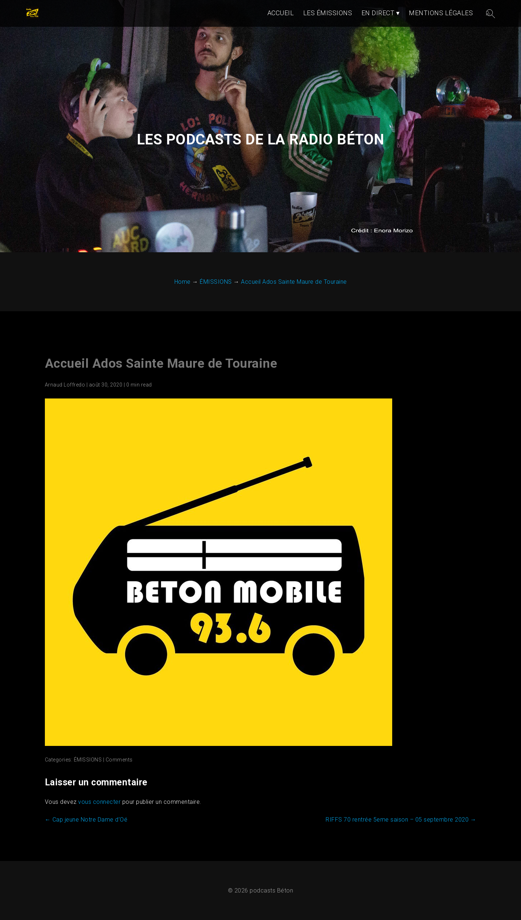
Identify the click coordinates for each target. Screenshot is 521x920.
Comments (119, 760)
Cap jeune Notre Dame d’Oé (86, 819)
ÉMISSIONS (88, 760)
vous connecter (99, 801)
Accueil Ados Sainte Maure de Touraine (161, 363)
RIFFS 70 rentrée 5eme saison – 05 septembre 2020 (401, 819)
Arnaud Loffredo (65, 385)
